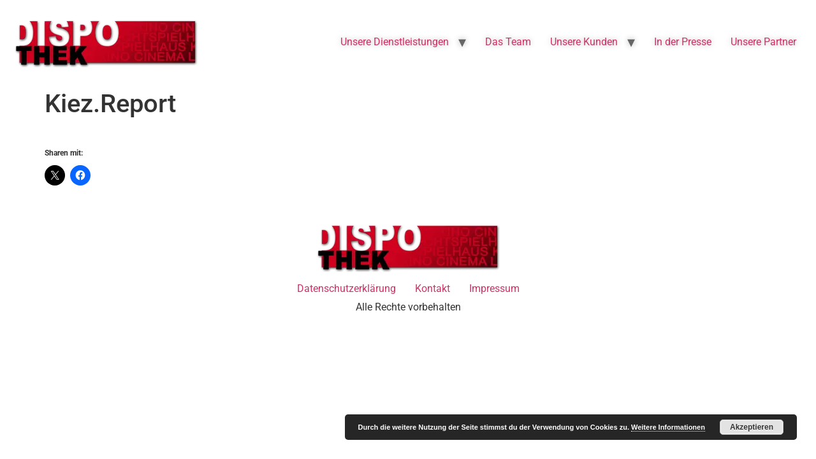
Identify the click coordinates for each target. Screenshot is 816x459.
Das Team (508, 42)
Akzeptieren (751, 427)
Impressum (494, 288)
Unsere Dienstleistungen (394, 42)
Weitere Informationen (668, 427)
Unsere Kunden (584, 42)
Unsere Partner (763, 42)
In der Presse (682, 42)
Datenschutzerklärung (346, 288)
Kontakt (432, 288)
